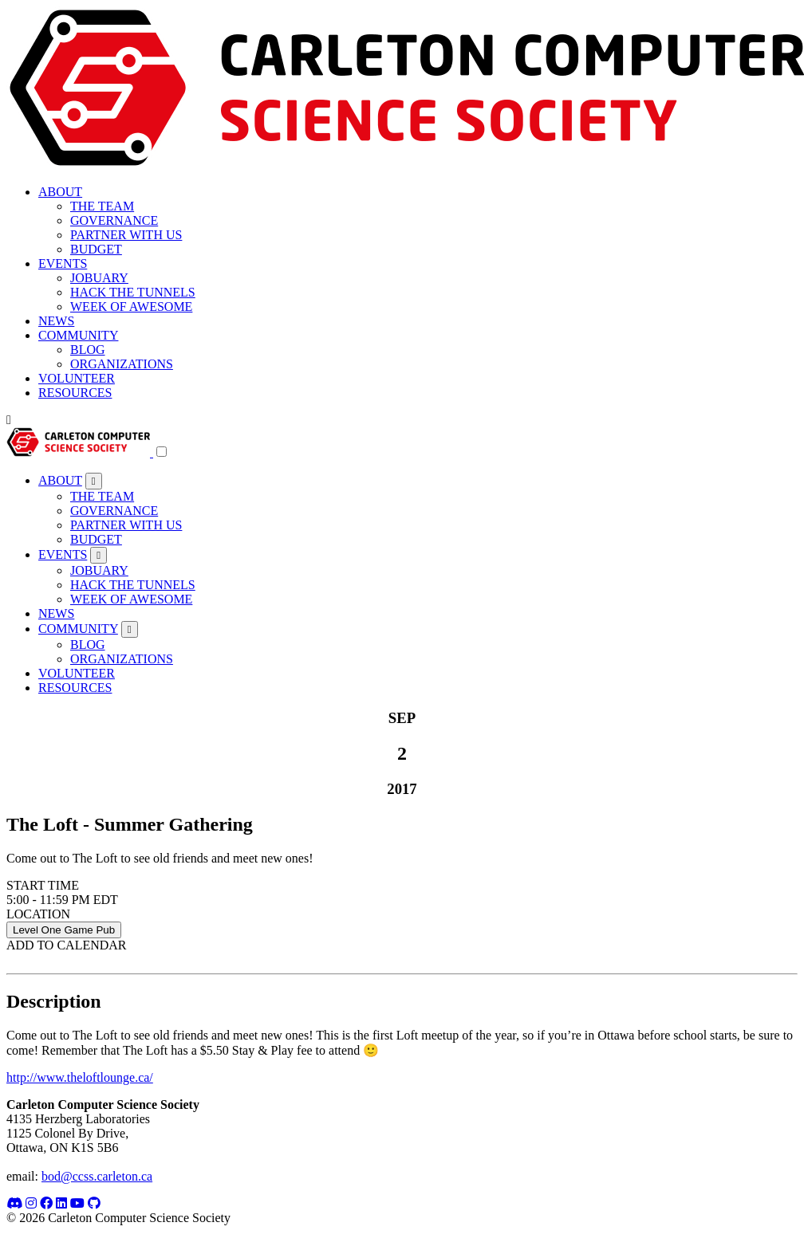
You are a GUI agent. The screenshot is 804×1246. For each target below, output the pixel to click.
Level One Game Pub (64, 930)
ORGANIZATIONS (121, 364)
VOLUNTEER (76, 378)
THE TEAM (102, 206)
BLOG (87, 349)
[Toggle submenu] (93, 481)
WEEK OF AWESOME (131, 306)
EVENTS (62, 263)
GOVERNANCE (114, 220)
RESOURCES (75, 392)
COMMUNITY (78, 335)
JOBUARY (99, 278)
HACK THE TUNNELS (132, 292)
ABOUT (60, 191)
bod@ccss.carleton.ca (96, 1176)
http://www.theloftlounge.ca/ (79, 1077)
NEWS (56, 321)
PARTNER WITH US (126, 235)
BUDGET (96, 249)
